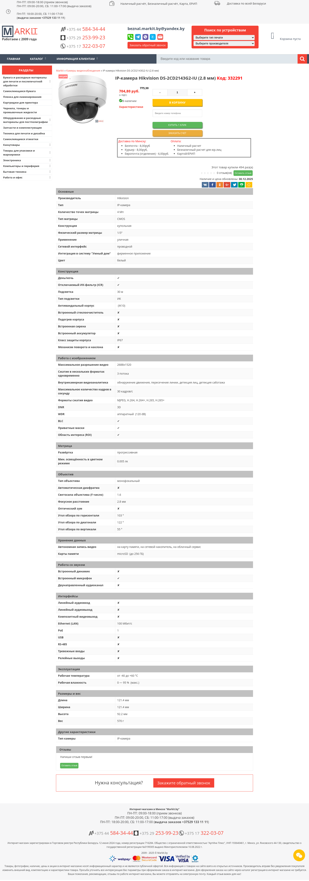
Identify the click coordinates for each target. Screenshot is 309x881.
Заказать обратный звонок (147, 45)
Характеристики (131, 107)
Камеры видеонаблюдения (83, 70)
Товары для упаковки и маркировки (27, 152)
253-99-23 (82, 37)
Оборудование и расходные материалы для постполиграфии (27, 120)
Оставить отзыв (243, 172)
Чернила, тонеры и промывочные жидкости (20, 110)
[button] (82, 99)
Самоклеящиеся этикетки (20, 139)
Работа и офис (27, 177)
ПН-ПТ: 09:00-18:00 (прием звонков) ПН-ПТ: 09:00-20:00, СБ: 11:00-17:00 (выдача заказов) (54, 4)
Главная (13, 59)
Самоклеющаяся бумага (19, 91)
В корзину (177, 102)
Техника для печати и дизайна (24, 133)
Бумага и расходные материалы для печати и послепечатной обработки (27, 81)
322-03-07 (82, 45)
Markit (60, 70)
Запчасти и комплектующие (22, 127)
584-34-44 (82, 28)
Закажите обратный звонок (183, 783)
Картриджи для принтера (20, 102)
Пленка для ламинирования (22, 97)
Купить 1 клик (177, 125)
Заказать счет (177, 133)
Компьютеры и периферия (27, 166)
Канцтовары (27, 145)
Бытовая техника (27, 171)
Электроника (27, 160)
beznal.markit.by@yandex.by (156, 28)
